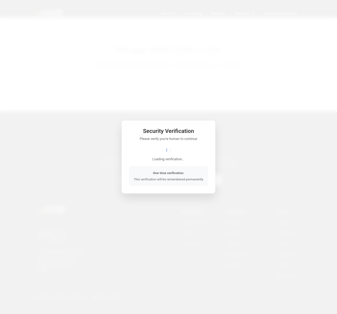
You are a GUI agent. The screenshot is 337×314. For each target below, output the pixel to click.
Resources (245, 13)
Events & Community (280, 13)
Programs (218, 13)
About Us (168, 13)
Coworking (193, 13)
